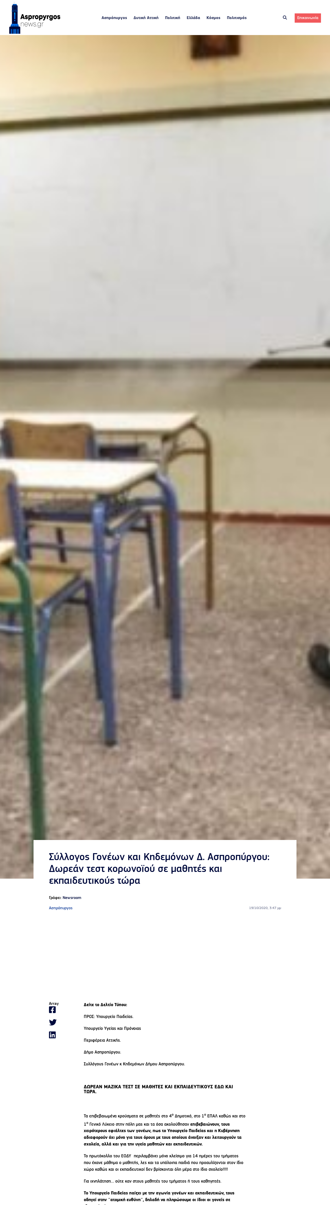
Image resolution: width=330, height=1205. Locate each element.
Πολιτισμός (237, 18)
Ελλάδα (193, 18)
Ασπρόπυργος (114, 18)
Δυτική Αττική (146, 18)
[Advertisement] (165, 956)
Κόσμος (213, 18)
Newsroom (72, 898)
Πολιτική (172, 18)
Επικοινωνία (307, 18)
